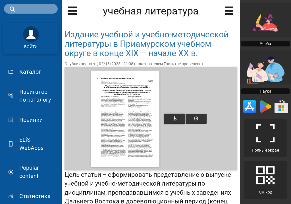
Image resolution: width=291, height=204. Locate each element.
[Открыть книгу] (125, 119)
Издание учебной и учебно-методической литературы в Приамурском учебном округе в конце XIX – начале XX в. (146, 43)
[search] (31, 9)
